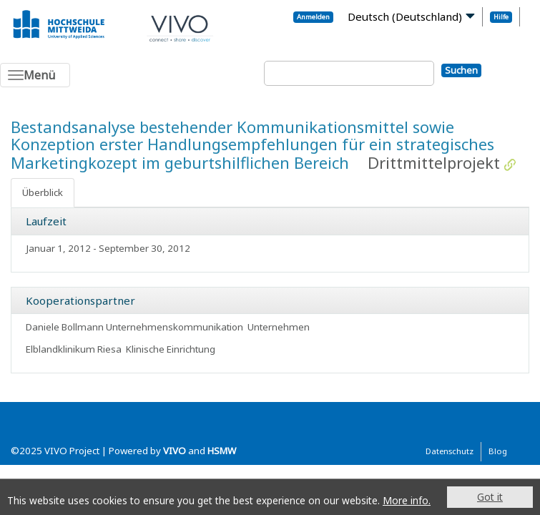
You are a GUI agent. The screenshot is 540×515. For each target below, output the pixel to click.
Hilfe (501, 16)
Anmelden (313, 16)
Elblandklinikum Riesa (74, 349)
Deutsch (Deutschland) (405, 16)
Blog (498, 451)
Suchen (461, 70)
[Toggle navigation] (35, 75)
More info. (407, 500)
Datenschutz (449, 451)
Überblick (42, 192)
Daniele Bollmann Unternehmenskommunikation (134, 326)
